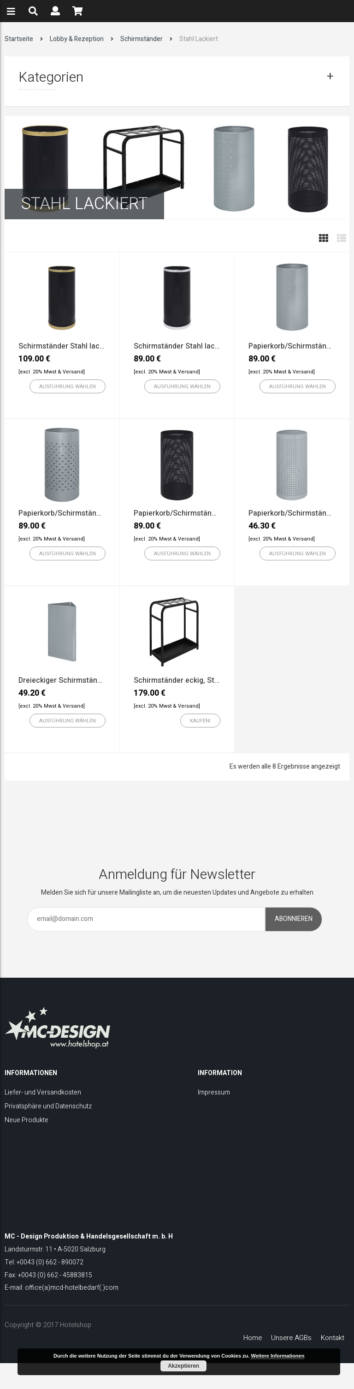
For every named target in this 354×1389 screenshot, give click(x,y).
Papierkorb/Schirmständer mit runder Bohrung (211, 513)
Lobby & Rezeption (77, 39)
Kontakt (332, 1338)
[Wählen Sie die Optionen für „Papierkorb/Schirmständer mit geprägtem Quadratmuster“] (298, 386)
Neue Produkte (26, 1120)
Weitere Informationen (277, 1356)
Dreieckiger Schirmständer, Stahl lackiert (87, 680)
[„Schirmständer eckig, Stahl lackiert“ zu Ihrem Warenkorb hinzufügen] (200, 721)
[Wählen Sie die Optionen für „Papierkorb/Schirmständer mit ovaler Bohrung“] (68, 553)
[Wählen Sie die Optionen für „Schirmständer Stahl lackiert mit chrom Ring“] (182, 386)
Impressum (214, 1092)
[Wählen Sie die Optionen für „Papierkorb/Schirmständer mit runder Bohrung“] (182, 553)
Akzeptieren (183, 1366)
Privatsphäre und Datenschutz (48, 1106)
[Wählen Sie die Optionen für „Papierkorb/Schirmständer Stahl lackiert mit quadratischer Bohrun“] (298, 553)
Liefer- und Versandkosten (43, 1092)
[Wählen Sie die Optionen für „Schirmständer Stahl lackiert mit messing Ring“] (68, 386)
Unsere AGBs (291, 1338)
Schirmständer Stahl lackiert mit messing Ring (96, 346)
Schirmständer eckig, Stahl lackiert (193, 680)
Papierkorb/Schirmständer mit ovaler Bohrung (95, 513)
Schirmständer (141, 39)
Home (252, 1338)
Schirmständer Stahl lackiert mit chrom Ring (208, 346)
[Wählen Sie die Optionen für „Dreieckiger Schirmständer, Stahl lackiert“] (68, 721)
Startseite (19, 39)
